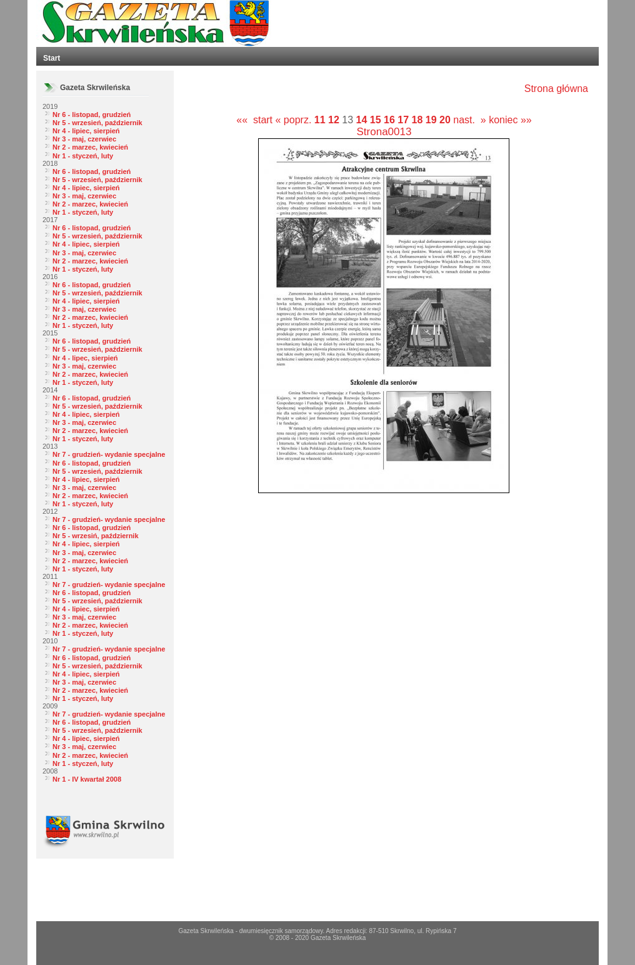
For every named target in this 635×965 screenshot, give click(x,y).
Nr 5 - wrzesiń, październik (95, 535)
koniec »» (510, 120)
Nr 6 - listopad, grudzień (91, 114)
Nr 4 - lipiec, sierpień (86, 131)
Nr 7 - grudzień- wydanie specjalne (108, 454)
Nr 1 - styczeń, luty (82, 156)
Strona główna (556, 88)
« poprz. (295, 120)
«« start (254, 120)
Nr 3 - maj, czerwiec (84, 139)
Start (51, 58)
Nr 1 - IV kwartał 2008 (86, 779)
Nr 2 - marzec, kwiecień (90, 147)
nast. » (469, 120)
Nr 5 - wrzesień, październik (97, 122)
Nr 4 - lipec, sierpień (85, 358)
